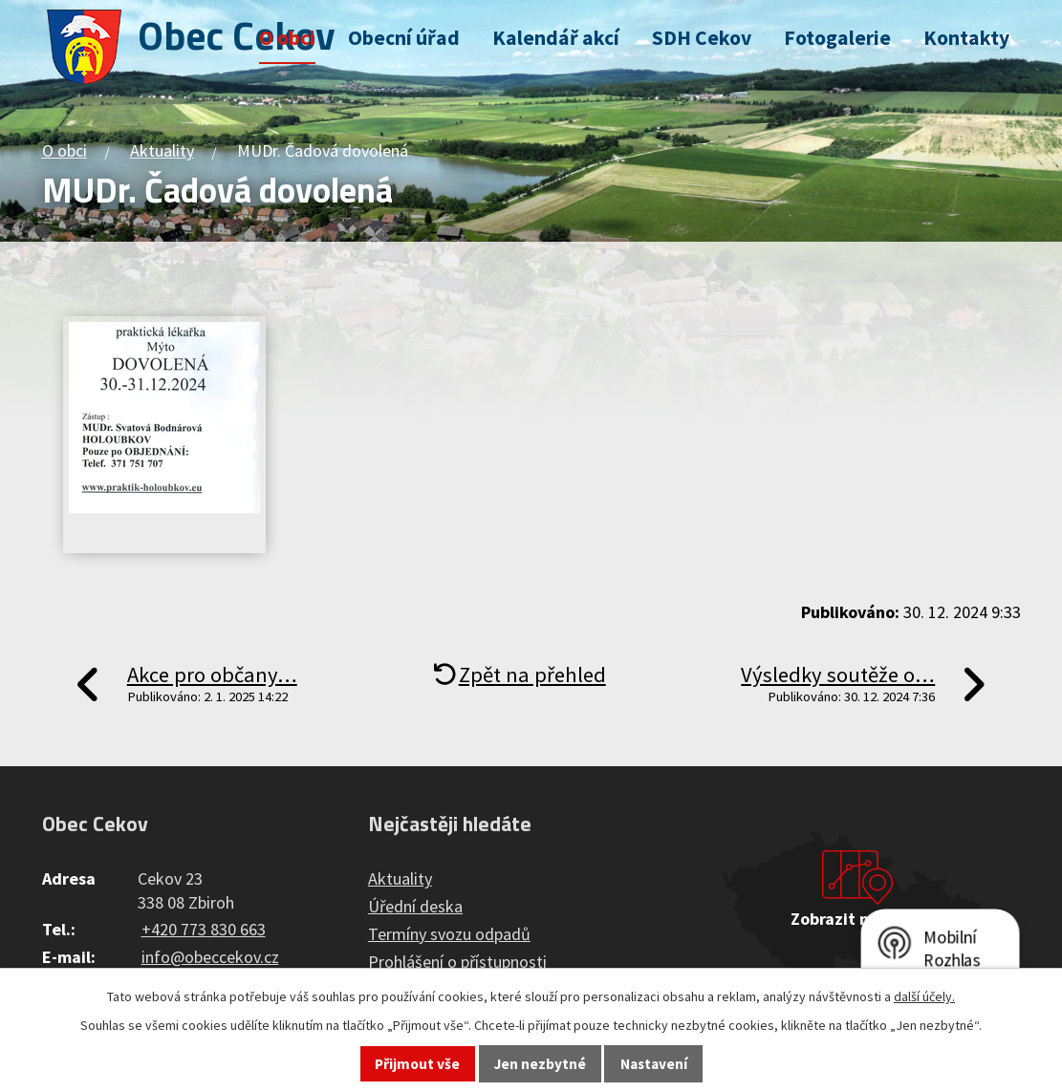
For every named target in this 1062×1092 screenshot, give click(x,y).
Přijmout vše (417, 1064)
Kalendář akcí (555, 38)
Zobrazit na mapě (857, 919)
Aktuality (162, 150)
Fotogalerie (837, 38)
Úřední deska (415, 906)
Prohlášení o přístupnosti (457, 962)
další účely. (924, 996)
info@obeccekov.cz (210, 957)
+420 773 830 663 (203, 929)
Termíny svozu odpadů (449, 934)
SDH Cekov (701, 38)
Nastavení (653, 1064)
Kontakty (966, 38)
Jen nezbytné (540, 1064)
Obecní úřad (404, 38)
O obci (287, 38)
